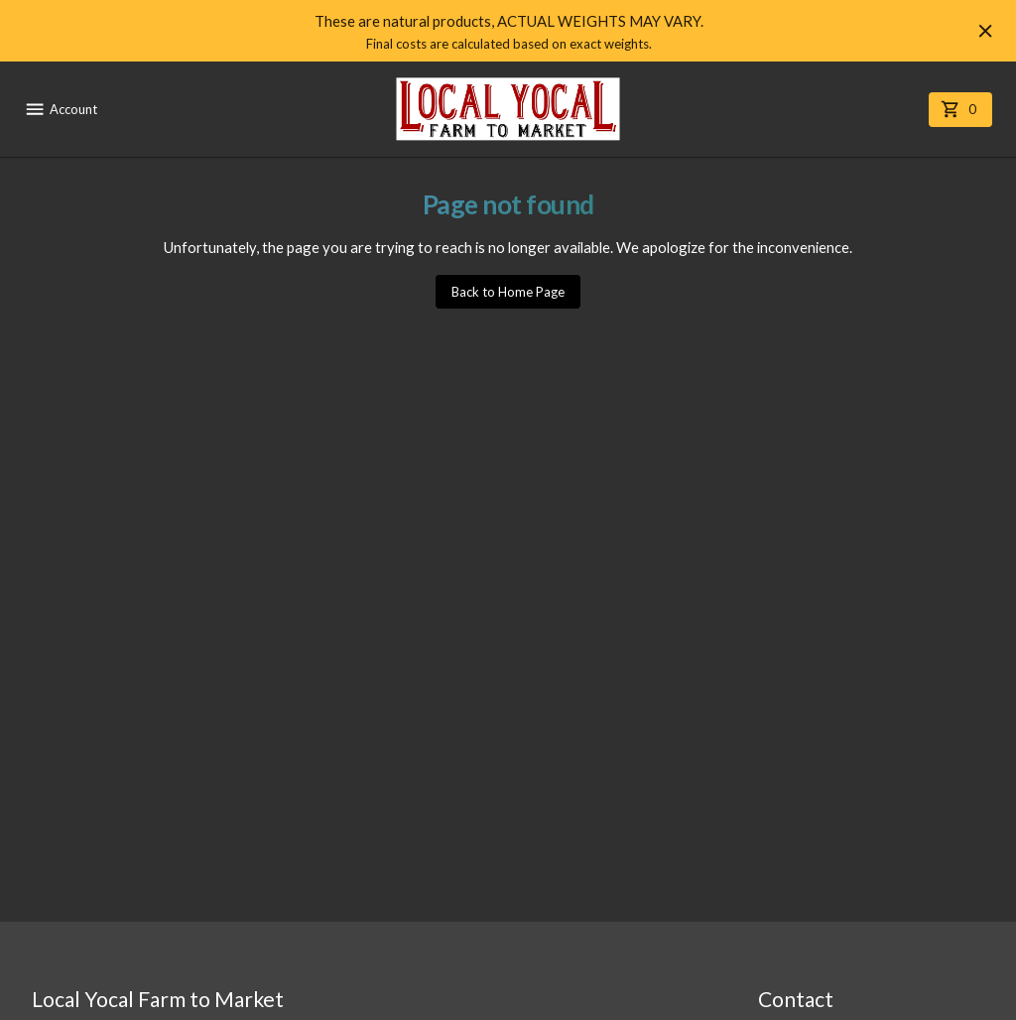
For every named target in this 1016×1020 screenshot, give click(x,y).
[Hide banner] (985, 31)
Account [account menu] (60, 109)
